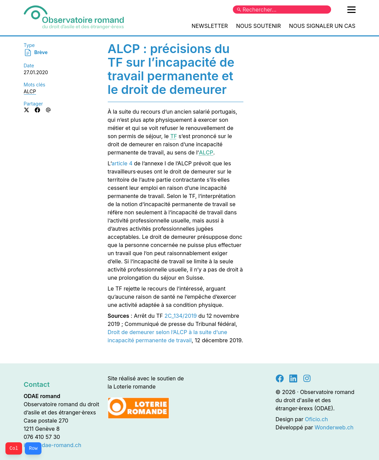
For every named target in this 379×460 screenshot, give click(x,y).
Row (33, 448)
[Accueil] (74, 17)
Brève (36, 52)
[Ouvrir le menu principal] (351, 9)
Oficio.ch (316, 419)
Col (14, 448)
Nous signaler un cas (322, 25)
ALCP (30, 91)
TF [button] (173, 136)
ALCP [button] (206, 152)
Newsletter (209, 25)
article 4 (122, 163)
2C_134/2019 (181, 315)
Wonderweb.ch (333, 427)
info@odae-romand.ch (53, 445)
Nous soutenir (258, 25)
